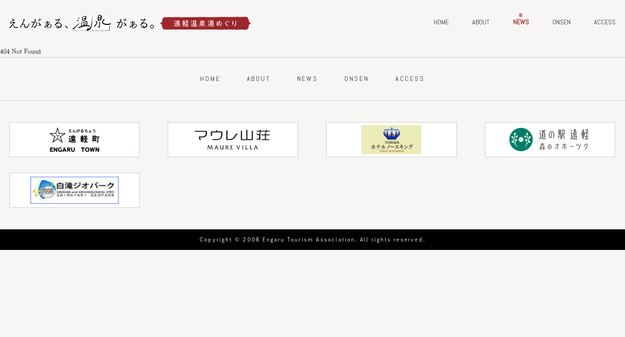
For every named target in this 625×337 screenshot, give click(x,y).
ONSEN (561, 22)
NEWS (521, 22)
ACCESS (605, 22)
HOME (441, 22)
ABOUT (481, 22)
